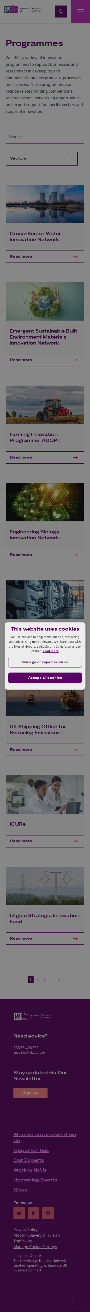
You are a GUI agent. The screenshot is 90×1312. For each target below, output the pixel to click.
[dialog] (45, 656)
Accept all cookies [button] (45, 678)
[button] (45, 662)
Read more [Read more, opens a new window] (50, 651)
